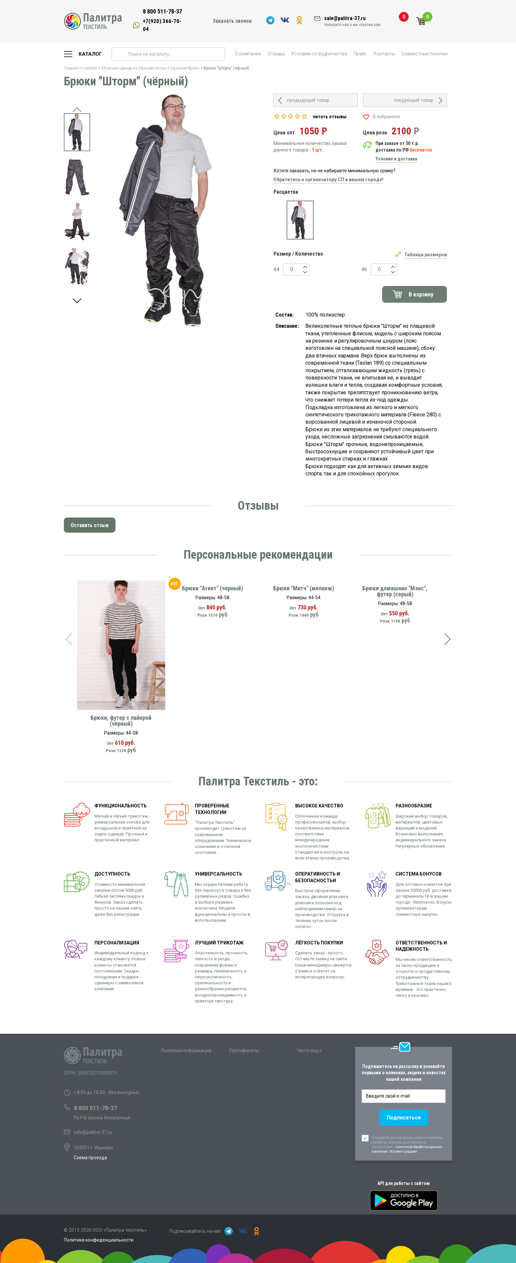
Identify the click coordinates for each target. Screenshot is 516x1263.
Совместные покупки (424, 53)
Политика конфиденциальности (99, 1240)
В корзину (421, 294)
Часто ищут (309, 1050)
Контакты (384, 53)
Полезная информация (186, 1050)
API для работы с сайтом (403, 1183)
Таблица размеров (425, 254)
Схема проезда (90, 1157)
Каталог (90, 54)
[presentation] (69, 639)
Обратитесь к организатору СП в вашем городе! (328, 179)
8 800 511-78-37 (162, 11)
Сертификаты (244, 1050)
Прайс (360, 53)
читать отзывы (330, 117)
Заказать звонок (232, 21)
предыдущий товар (308, 100)
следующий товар (413, 100)
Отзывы (276, 53)
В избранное (386, 116)
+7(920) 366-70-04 (162, 25)
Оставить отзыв (90, 525)
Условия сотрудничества (319, 53)
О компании (248, 53)
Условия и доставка (396, 158)
